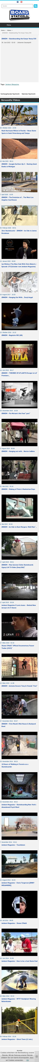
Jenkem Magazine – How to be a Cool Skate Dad (19, 961)
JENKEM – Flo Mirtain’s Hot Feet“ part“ (16, 413)
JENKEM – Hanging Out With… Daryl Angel (17, 297)
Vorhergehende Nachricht (10, 94)
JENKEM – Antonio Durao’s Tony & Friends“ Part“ (19, 686)
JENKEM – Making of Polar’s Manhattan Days (18, 489)
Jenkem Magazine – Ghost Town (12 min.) (17, 1039)
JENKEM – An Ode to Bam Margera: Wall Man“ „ (19, 527)
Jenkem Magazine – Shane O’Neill (14, 923)
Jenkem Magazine (12, 84)
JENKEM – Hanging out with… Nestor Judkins (18, 451)
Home (3, 30)
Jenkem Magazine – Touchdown (13, 845)
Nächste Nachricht (28, 94)
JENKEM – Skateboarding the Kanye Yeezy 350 (19, 39)
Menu (20, 25)
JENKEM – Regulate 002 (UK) (12, 335)
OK (27, 1060)
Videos (9, 30)
